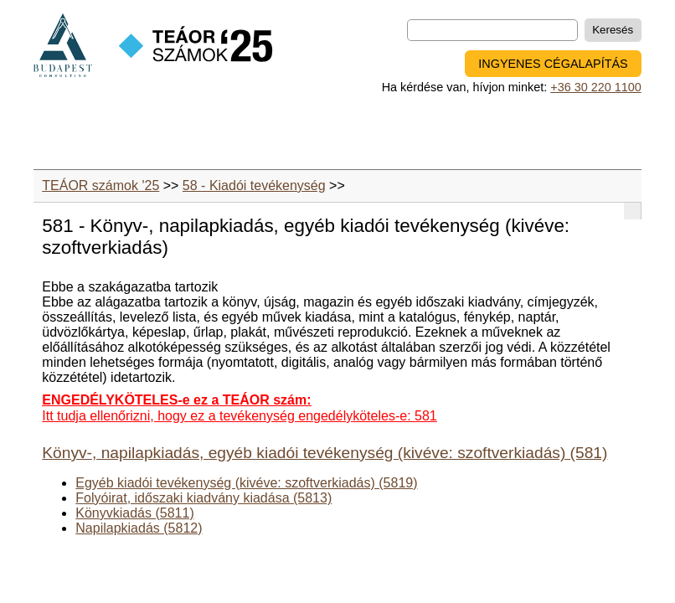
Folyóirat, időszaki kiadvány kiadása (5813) (203, 498)
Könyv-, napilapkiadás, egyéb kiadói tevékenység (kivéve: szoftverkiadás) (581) (324, 452)
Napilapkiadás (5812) (138, 528)
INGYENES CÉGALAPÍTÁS (552, 63)
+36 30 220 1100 (595, 87)
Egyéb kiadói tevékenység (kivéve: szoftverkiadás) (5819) (246, 483)
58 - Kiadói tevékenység (254, 185)
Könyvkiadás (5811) (134, 513)
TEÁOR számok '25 (100, 185)
